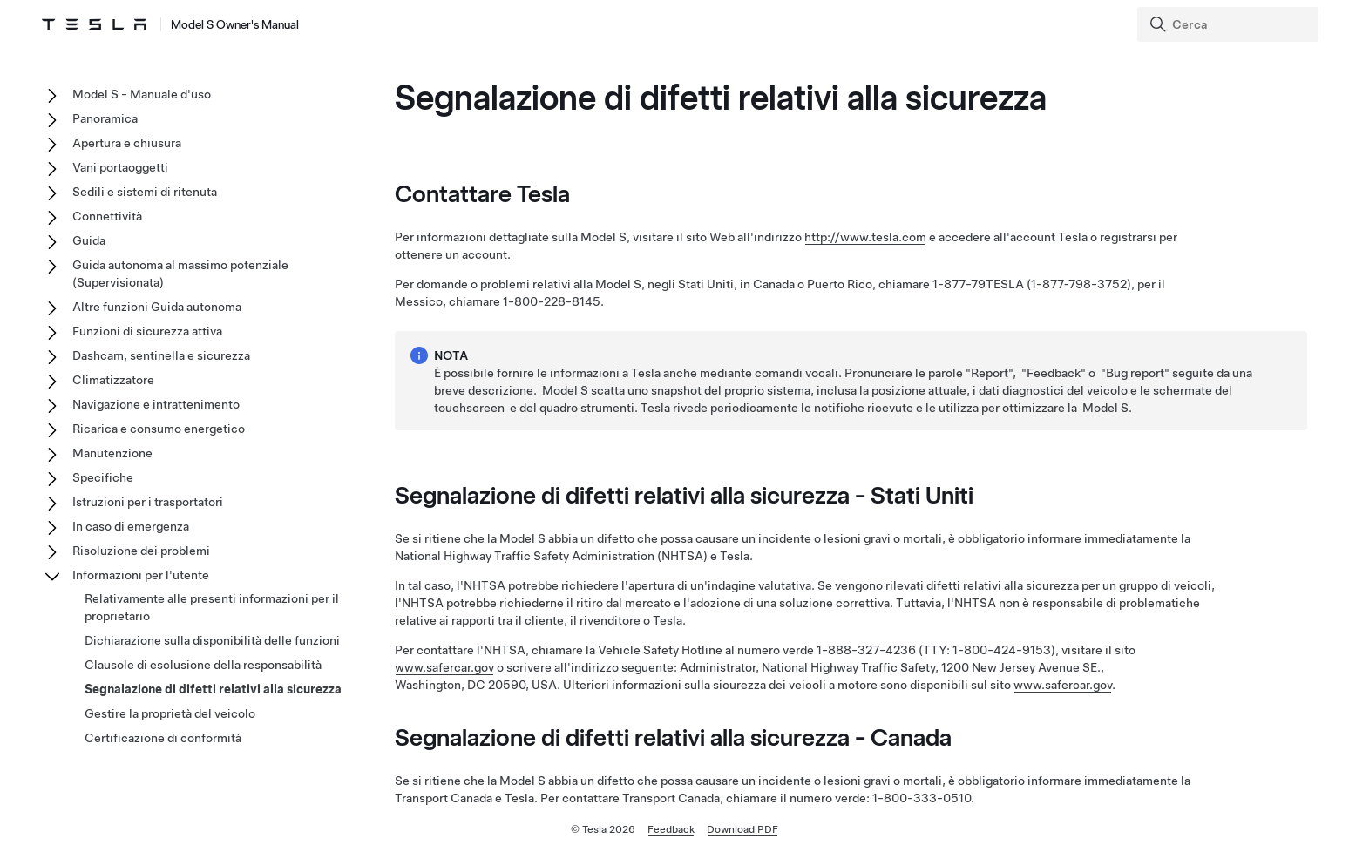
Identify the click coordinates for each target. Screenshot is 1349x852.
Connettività (107, 216)
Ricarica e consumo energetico (158, 429)
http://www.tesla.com (865, 237)
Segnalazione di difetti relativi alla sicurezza (213, 689)
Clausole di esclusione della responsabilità (203, 665)
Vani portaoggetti (120, 167)
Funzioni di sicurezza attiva (147, 331)
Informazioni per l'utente (140, 575)
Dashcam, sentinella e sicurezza (161, 355)
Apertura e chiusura (126, 143)
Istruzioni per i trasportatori (147, 502)
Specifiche (102, 477)
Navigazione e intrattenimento (156, 404)
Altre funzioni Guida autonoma (156, 307)
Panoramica (105, 118)
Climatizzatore (113, 380)
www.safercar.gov (444, 667)
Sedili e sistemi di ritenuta (144, 192)
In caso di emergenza (130, 526)
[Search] (1229, 24)
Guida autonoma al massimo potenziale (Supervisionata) (180, 273)
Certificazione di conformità (163, 738)
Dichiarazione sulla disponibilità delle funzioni (212, 640)
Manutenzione (112, 453)
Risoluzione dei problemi (141, 551)
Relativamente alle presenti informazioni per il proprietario (212, 607)
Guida (88, 240)
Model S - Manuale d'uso (141, 94)
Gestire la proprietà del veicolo (170, 713)
